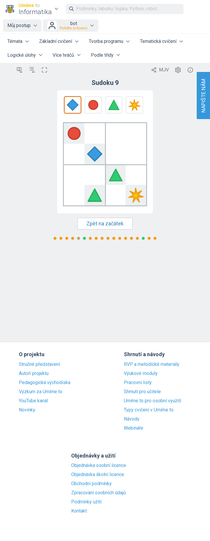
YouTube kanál (33, 400)
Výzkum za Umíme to (40, 391)
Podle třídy (102, 55)
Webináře (133, 428)
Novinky (27, 410)
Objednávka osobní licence (98, 465)
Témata (14, 41)
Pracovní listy (138, 382)
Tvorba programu (106, 41)
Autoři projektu (34, 373)
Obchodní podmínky (91, 483)
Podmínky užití (86, 502)
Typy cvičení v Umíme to (149, 410)
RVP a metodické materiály (151, 364)
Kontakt (79, 511)
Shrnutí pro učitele (142, 391)
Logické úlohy (21, 55)
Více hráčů (63, 55)
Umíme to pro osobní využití (152, 400)
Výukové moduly (141, 373)
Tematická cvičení (158, 41)
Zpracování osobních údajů (98, 492)
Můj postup (19, 25)
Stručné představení (39, 364)
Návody (131, 419)
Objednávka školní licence (97, 474)
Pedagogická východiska (44, 382)
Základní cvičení (55, 41)
